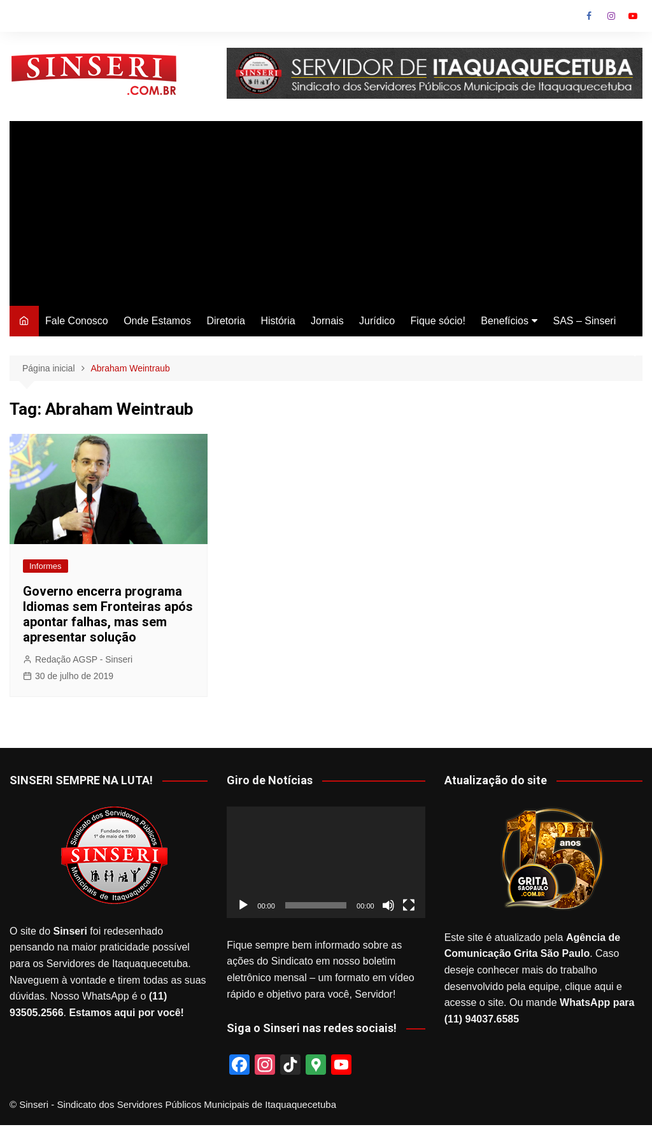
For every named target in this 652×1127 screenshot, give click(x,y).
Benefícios (504, 320)
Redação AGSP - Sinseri (83, 659)
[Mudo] (388, 905)
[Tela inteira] (408, 905)
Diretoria (225, 320)
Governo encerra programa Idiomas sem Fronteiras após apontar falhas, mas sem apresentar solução (108, 614)
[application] (326, 862)
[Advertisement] (326, 210)
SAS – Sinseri (584, 320)
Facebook (589, 15)
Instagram (611, 15)
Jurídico (377, 320)
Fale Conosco (76, 320)
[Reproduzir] (243, 905)
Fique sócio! (438, 320)
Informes (45, 566)
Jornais (327, 320)
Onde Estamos (157, 320)
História (277, 320)
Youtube (632, 15)
